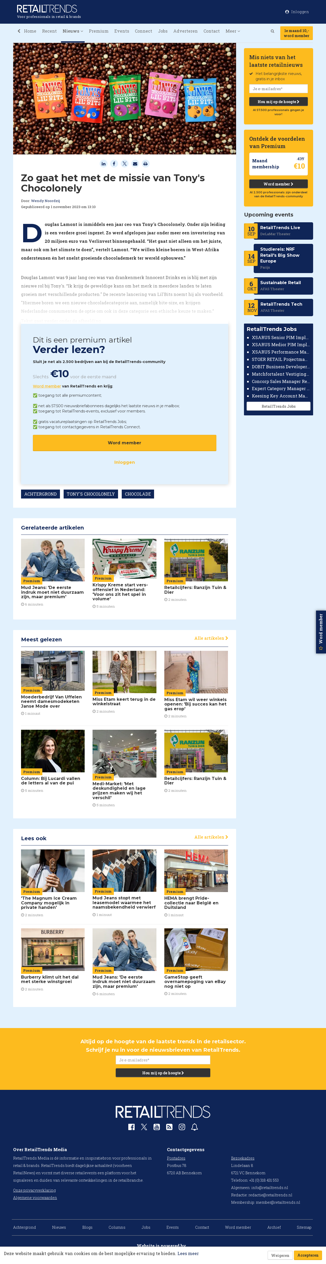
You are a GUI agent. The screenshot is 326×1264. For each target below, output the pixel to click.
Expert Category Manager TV (281, 388)
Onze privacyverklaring (34, 1190)
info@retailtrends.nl (269, 1187)
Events (121, 31)
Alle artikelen (211, 638)
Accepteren (308, 1255)
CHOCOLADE (138, 494)
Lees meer (188, 1253)
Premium (99, 31)
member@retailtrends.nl (278, 1202)
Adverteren (185, 31)
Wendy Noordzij (45, 200)
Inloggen (124, 462)
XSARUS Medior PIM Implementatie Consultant (281, 344)
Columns (117, 1227)
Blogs (87, 1227)
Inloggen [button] (297, 11)
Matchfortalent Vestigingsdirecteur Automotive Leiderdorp (281, 374)
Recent (49, 31)
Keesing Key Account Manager (281, 396)
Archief (274, 1227)
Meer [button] (233, 31)
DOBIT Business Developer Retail (281, 366)
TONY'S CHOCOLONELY (91, 494)
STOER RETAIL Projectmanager (281, 359)
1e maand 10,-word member (296, 33)
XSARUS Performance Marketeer (281, 352)
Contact (211, 31)
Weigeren (280, 1255)
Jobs (162, 31)
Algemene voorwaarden (35, 1197)
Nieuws (59, 1227)
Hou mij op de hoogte (278, 101)
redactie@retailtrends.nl (270, 1194)
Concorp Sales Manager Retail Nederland (281, 381)
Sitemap (304, 1227)
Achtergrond (24, 1227)
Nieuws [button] (73, 31)
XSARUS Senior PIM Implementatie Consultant (281, 337)
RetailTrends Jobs (278, 406)
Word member (47, 386)
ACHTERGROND (40, 494)
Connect (143, 31)
